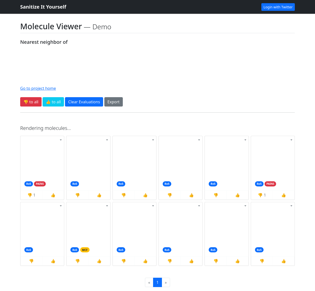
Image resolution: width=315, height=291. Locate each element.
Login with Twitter (278, 7)
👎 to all (30, 102)
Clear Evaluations (84, 102)
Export (114, 102)
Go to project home (38, 88)
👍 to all (53, 102)
